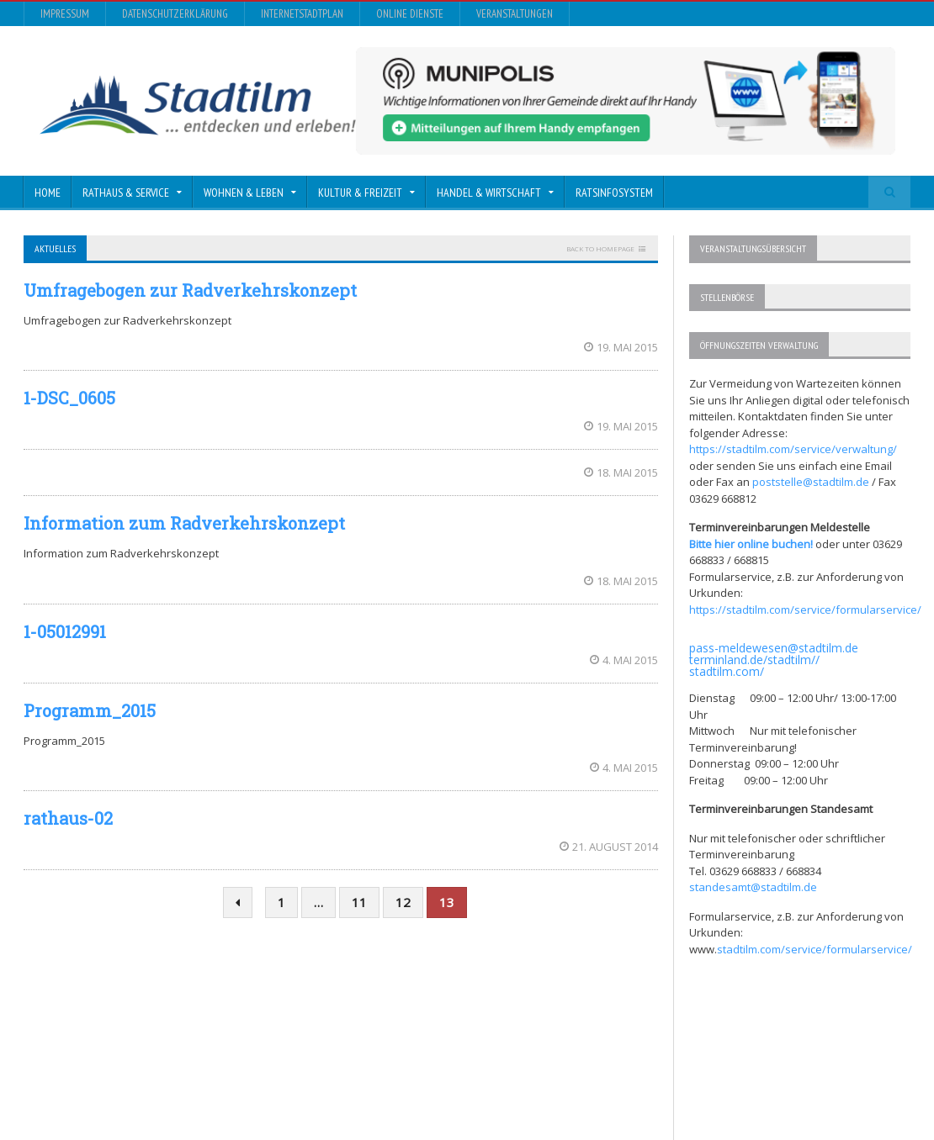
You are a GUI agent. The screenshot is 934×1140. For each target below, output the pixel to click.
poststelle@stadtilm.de (810, 481)
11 (359, 902)
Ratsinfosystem (614, 192)
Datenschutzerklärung (175, 14)
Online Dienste (409, 14)
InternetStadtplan (302, 14)
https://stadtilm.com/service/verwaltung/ (793, 449)
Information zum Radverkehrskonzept (184, 523)
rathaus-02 (68, 818)
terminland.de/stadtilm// (754, 660)
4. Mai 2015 (624, 660)
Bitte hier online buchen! (751, 544)
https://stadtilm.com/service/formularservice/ (805, 609)
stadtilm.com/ (726, 671)
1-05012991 (65, 631)
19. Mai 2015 (621, 347)
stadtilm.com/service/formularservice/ (814, 949)
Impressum (64, 14)
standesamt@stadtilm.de (753, 887)
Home (47, 192)
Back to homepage (600, 248)
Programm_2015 (90, 710)
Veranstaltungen (514, 14)
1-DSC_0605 (69, 398)
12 (403, 902)
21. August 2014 (609, 846)
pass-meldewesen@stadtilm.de (773, 648)
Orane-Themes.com (363, 1081)
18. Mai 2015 (621, 472)
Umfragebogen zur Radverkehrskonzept (190, 290)
